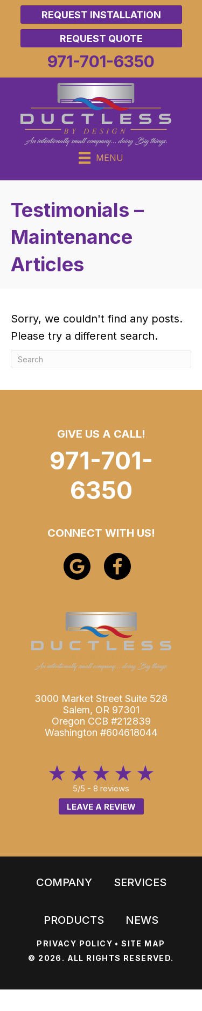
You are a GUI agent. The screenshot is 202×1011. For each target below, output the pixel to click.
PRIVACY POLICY (75, 943)
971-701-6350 (101, 475)
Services (140, 882)
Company (64, 882)
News (142, 920)
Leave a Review (101, 807)
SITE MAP (143, 943)
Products (74, 920)
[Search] (101, 359)
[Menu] (101, 157)
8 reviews (111, 788)
